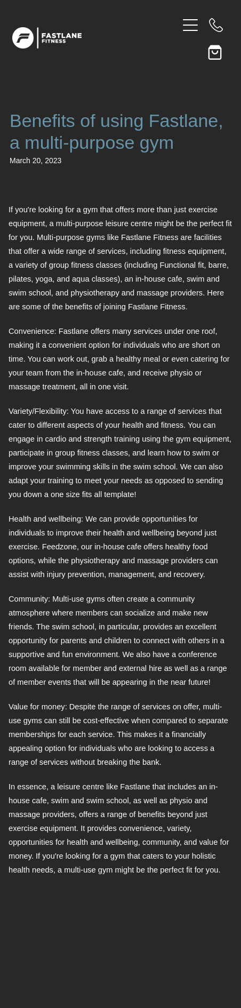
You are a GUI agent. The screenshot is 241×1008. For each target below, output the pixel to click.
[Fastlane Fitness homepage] (95, 38)
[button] (190, 50)
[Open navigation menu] (190, 25)
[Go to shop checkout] (216, 50)
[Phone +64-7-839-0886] (216, 25)
